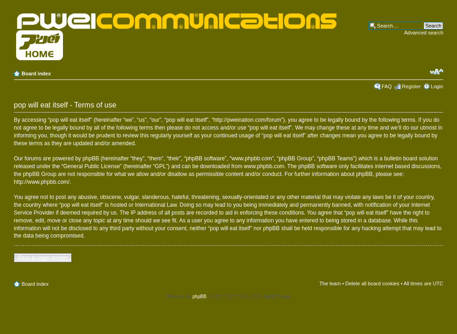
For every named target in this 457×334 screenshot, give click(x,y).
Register (411, 86)
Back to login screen (43, 258)
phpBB (199, 296)
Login (437, 86)
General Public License (91, 166)
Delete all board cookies (372, 283)
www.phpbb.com (264, 166)
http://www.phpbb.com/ (41, 182)
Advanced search (423, 32)
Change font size (436, 72)
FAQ (387, 86)
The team (330, 283)
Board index (36, 73)
